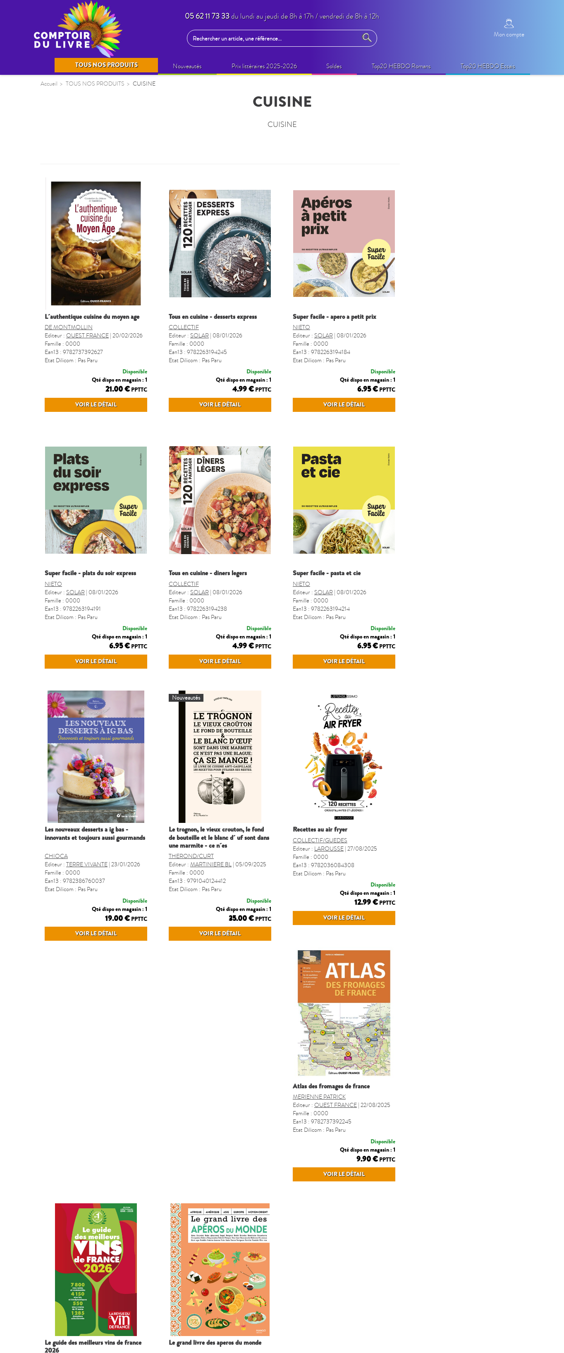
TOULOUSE (62, 690)
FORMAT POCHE (70, 577)
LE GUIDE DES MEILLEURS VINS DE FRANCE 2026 (341, 1154)
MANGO (449, 1177)
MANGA (57, 449)
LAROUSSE (453, 897)
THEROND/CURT (315, 888)
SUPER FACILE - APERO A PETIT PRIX (458, 317)
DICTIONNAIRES (70, 562)
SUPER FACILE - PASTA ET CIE (451, 589)
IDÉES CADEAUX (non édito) (86, 301)
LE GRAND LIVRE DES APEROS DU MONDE (463, 1150)
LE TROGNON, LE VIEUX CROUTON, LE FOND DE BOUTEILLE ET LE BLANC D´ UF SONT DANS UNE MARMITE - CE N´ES (343, 869)
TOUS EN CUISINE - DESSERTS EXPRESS (337, 317)
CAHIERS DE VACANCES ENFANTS (82, 386)
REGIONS (59, 609)
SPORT (55, 658)
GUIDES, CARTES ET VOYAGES (91, 545)
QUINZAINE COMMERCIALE (88, 205)
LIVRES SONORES (72, 593)
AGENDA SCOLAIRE (76, 529)
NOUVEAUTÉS (67, 173)
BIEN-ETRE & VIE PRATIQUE (87, 285)
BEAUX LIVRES (68, 237)
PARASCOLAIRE (70, 481)
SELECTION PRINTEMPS (81, 189)
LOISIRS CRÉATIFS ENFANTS (88, 334)
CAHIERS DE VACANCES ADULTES (82, 412)
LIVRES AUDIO (68, 350)
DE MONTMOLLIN (193, 327)
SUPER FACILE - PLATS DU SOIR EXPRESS (214, 589)
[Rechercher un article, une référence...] (274, 38)
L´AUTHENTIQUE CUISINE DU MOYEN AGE (216, 317)
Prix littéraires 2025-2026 (81, 253)
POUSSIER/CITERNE (319, 1169)
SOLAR (323, 335)
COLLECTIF (308, 327)
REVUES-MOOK (69, 497)
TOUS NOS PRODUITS (81, 152)
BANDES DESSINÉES (76, 433)
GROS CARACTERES (76, 674)
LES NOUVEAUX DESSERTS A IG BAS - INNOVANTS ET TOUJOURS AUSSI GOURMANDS (219, 866)
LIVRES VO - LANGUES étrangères (94, 642)
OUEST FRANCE (211, 335)
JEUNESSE (61, 366)
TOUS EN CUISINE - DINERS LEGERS (332, 589)
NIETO (425, 327)
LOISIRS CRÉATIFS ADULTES (88, 318)
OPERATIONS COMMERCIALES (92, 221)
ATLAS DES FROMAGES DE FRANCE (207, 1150)
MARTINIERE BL (335, 897)
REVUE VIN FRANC (339, 1177)
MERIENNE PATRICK (195, 1169)
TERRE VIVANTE (211, 897)
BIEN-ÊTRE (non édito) (77, 270)
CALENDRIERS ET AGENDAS (88, 513)
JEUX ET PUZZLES (71, 465)
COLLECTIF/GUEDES (444, 888)
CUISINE (58, 626)
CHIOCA (180, 888)
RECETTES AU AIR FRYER (444, 862)
